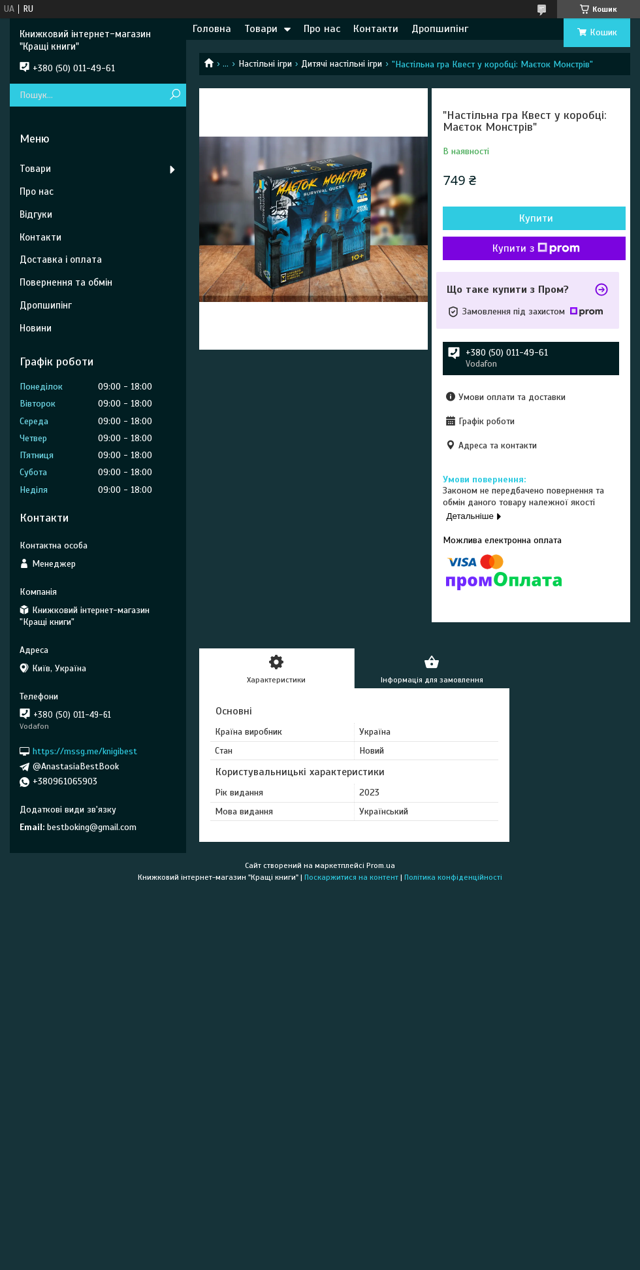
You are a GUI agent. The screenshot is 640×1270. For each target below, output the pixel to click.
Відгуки (36, 214)
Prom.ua (380, 865)
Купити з (536, 248)
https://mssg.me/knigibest (85, 751)
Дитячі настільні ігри (341, 63)
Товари (261, 28)
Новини (36, 328)
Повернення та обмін (66, 282)
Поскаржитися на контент (351, 877)
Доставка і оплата (61, 259)
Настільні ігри (265, 63)
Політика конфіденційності (453, 877)
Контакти (375, 28)
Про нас (322, 28)
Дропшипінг (439, 28)
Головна (212, 28)
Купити (536, 218)
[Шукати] (174, 95)
